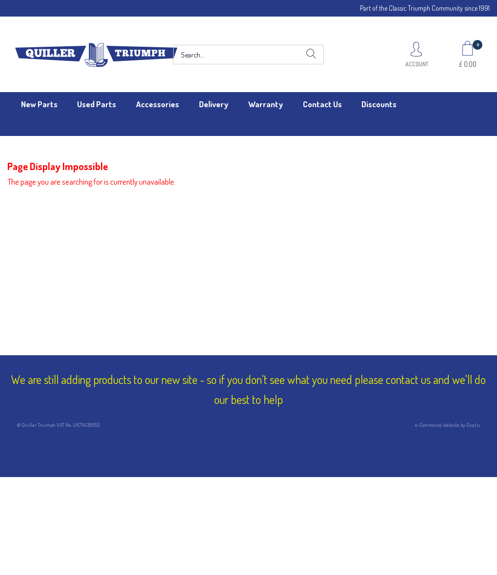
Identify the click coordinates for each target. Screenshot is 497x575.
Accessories (157, 104)
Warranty (265, 104)
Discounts (379, 104)
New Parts (39, 104)
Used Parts (96, 104)
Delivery (213, 104)
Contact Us (322, 104)
